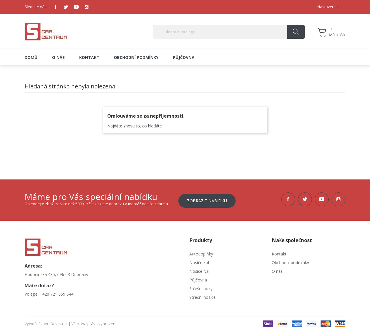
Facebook (55, 7)
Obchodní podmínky (290, 261)
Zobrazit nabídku (207, 199)
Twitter (66, 7)
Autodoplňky (201, 252)
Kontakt (279, 252)
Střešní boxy (200, 287)
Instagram (86, 7)
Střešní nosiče (202, 296)
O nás (277, 269)
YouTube (76, 7)
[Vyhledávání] (229, 32)
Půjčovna (198, 278)
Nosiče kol (199, 261)
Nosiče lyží (199, 269)
